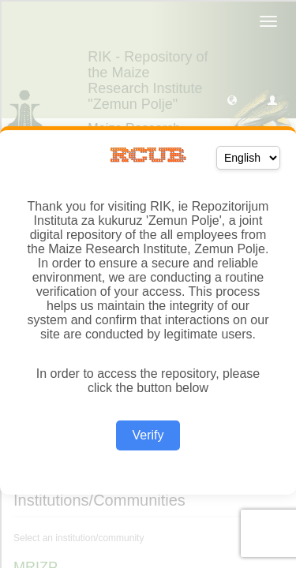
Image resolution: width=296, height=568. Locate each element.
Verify (147, 435)
